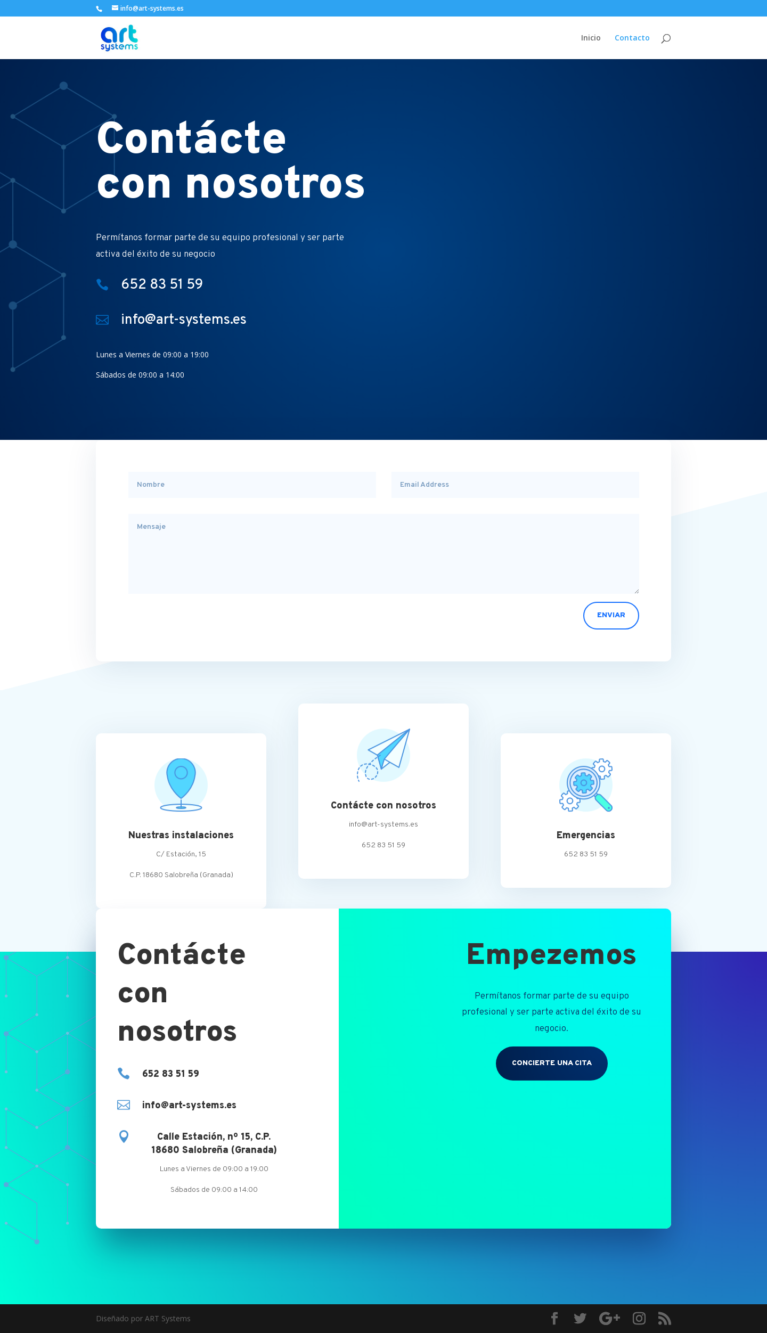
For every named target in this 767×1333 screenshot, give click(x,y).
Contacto (632, 38)
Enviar (611, 615)
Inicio (591, 38)
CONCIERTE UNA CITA (552, 1063)
